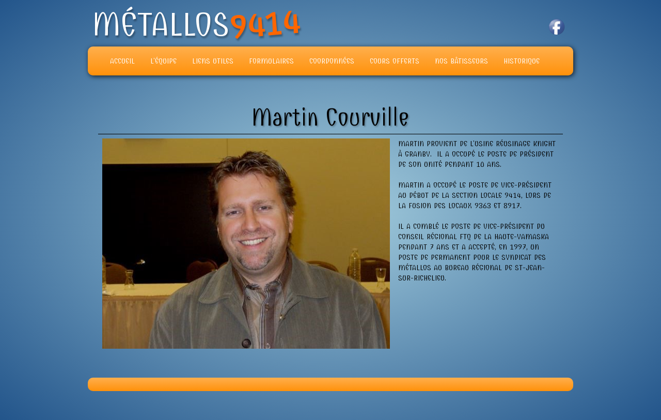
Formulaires (271, 61)
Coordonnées (331, 61)
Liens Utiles (212, 61)
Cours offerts (394, 61)
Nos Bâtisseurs (461, 61)
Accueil (122, 61)
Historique (521, 61)
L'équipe (163, 61)
